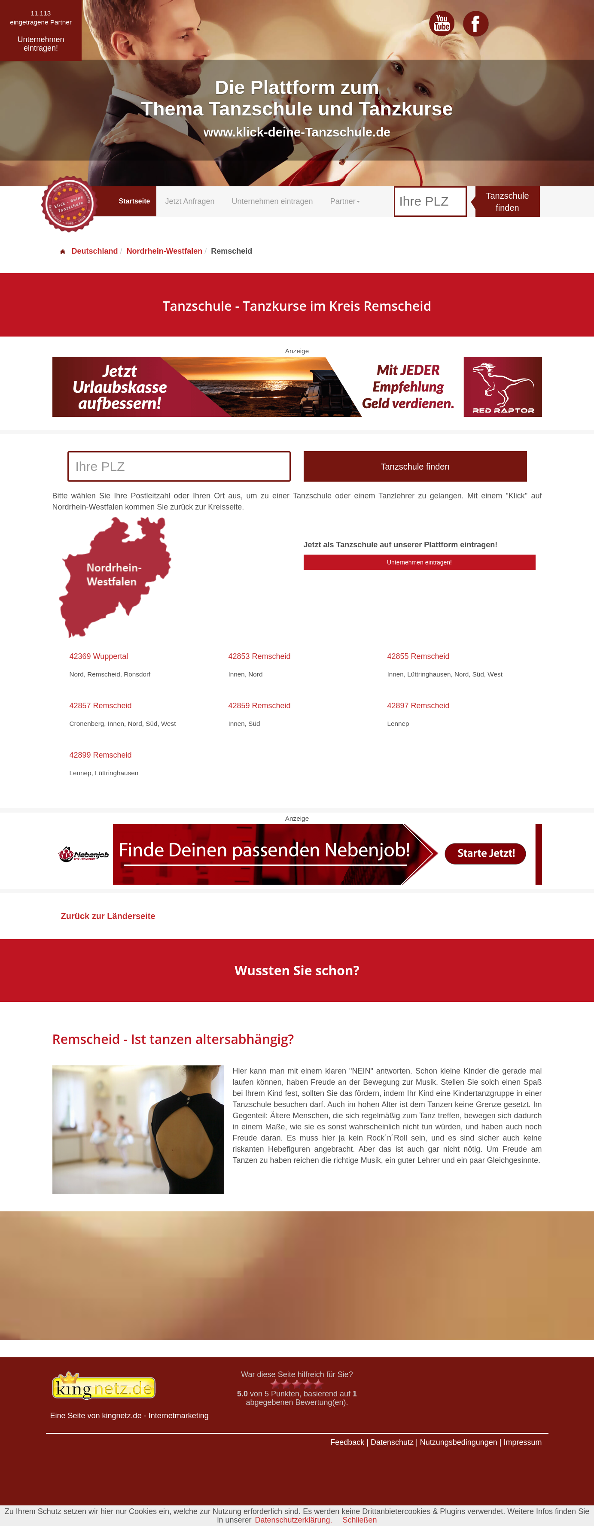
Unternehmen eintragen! (419, 562)
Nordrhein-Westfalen (165, 251)
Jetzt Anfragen (189, 201)
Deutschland (88, 251)
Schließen (360, 1520)
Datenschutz (392, 1442)
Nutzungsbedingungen (458, 1442)
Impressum (522, 1442)
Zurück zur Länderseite (108, 916)
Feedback (347, 1442)
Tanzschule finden (507, 202)
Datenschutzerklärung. (293, 1520)
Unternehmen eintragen (272, 201)
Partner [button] (345, 201)
